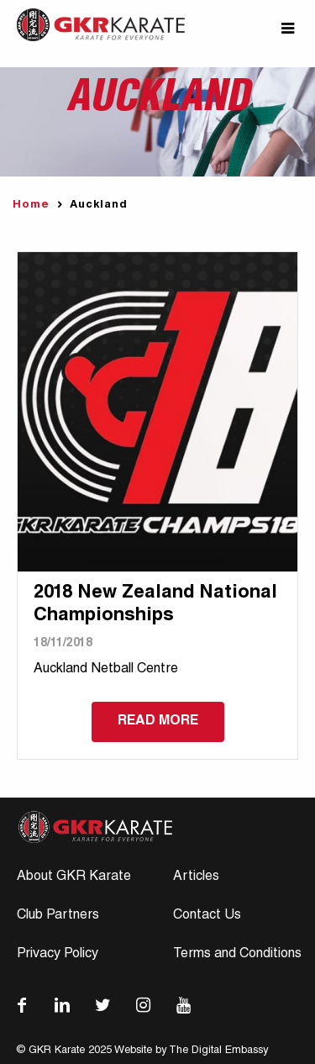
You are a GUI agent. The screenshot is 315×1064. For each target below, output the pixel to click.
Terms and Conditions (237, 954)
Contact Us (207, 916)
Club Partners (58, 916)
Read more (158, 722)
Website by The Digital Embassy (191, 1051)
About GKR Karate (74, 877)
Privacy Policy (57, 954)
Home (31, 205)
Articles (196, 877)
